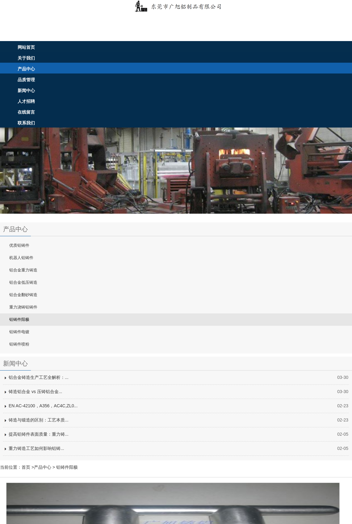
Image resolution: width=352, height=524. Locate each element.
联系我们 (26, 122)
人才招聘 (26, 101)
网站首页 (26, 47)
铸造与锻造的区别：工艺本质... (39, 419)
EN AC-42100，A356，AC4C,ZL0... (43, 405)
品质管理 (26, 79)
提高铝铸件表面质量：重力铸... (39, 434)
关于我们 (26, 58)
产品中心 (26, 68)
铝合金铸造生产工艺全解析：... (39, 377)
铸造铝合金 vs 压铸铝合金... (35, 391)
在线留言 (26, 112)
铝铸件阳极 (67, 467)
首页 (26, 467)
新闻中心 (26, 90)
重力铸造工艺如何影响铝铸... (36, 448)
